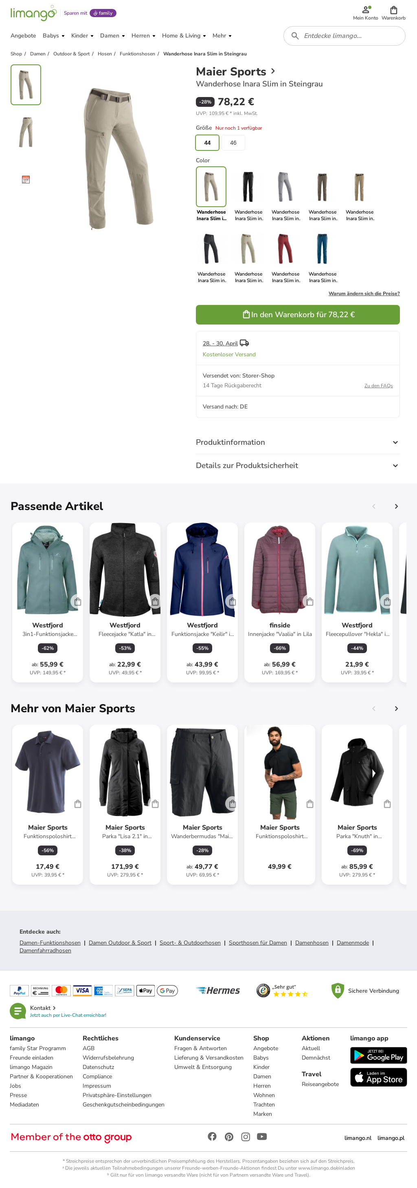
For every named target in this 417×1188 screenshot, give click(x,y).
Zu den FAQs (378, 385)
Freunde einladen (31, 1058)
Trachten (264, 1105)
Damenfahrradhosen (45, 950)
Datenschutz (98, 1067)
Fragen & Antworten (200, 1048)
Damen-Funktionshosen (50, 943)
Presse (18, 1095)
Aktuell (311, 1048)
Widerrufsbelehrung (108, 1058)
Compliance (97, 1076)
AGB (88, 1048)
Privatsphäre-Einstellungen (117, 1095)
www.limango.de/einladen (326, 1168)
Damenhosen (312, 943)
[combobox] (344, 36)
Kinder (261, 1067)
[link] (248, 194)
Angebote (265, 1048)
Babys (261, 1058)
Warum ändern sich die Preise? (364, 293)
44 (207, 142)
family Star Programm (38, 1048)
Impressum (97, 1086)
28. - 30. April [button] (220, 343)
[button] (394, 13)
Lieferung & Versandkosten (209, 1058)
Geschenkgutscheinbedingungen (124, 1105)
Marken (262, 1114)
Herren (262, 1086)
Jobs (15, 1086)
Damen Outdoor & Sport (120, 943)
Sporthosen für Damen (258, 943)
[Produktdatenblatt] (47, 602)
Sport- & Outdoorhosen (190, 943)
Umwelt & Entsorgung (203, 1067)
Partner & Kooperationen (41, 1076)
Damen (262, 1076)
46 (233, 142)
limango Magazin (31, 1067)
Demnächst (316, 1058)
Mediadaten (24, 1105)
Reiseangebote (320, 1084)
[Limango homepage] (34, 13)
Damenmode (353, 943)
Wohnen (264, 1095)
